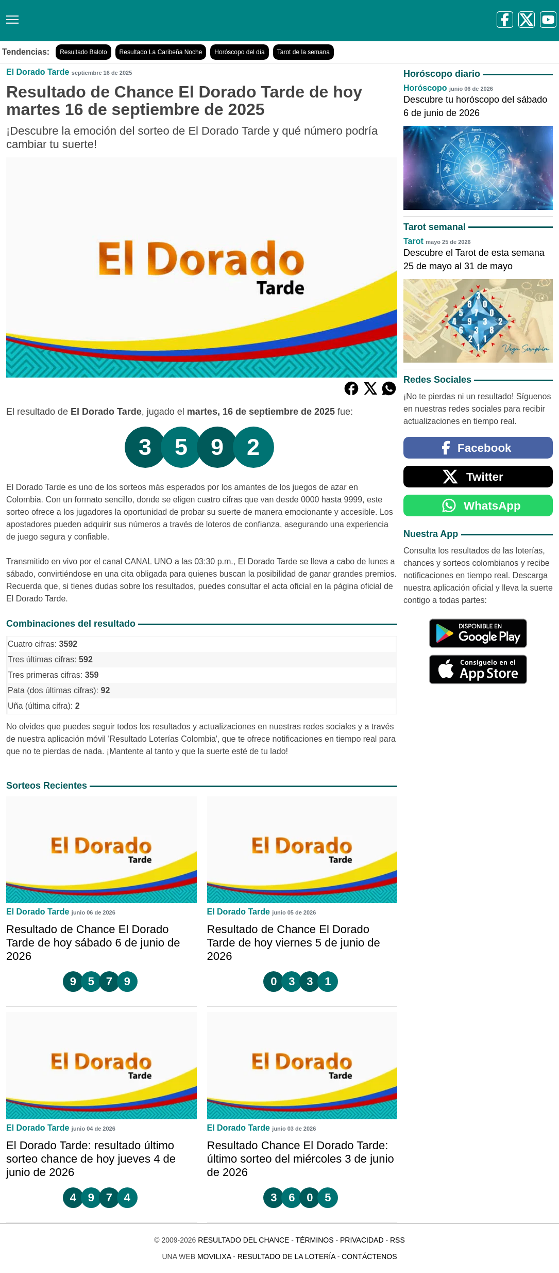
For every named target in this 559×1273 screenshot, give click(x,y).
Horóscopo (425, 88)
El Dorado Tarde (37, 72)
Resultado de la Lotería (286, 1256)
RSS (397, 1240)
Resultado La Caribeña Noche (161, 52)
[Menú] (10, 16)
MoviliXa (214, 1256)
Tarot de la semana (303, 52)
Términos (315, 1240)
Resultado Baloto (83, 52)
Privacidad (362, 1240)
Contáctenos (369, 1256)
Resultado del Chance (243, 1240)
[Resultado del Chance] (149, 20)
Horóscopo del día (239, 52)
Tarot (413, 241)
